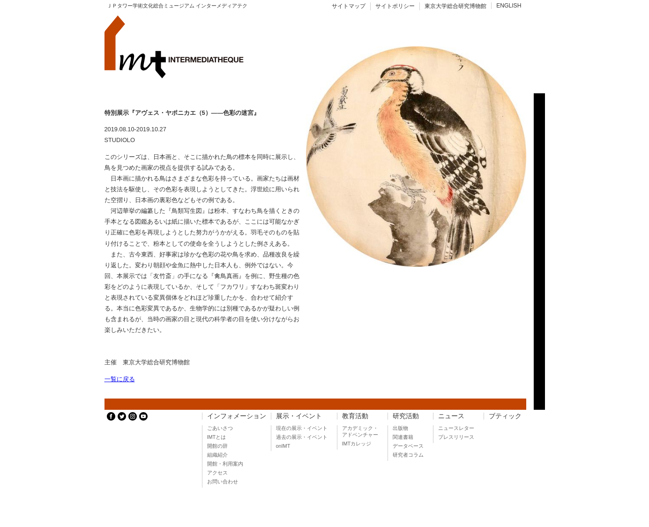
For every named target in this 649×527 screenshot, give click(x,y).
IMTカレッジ (357, 443)
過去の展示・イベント (302, 437)
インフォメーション (236, 416)
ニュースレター (456, 428)
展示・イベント (299, 416)
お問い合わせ (222, 481)
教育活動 (355, 416)
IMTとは (216, 437)
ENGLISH (508, 5)
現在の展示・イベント (302, 428)
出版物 (400, 428)
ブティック (505, 416)
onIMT (283, 446)
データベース (408, 446)
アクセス (217, 472)
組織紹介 (217, 455)
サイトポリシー (395, 6)
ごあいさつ (220, 428)
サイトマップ (349, 6)
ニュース (451, 416)
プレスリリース (456, 437)
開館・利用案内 (225, 464)
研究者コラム (408, 455)
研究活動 (406, 416)
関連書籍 (403, 437)
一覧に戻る (119, 379)
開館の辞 (217, 446)
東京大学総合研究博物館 (455, 6)
